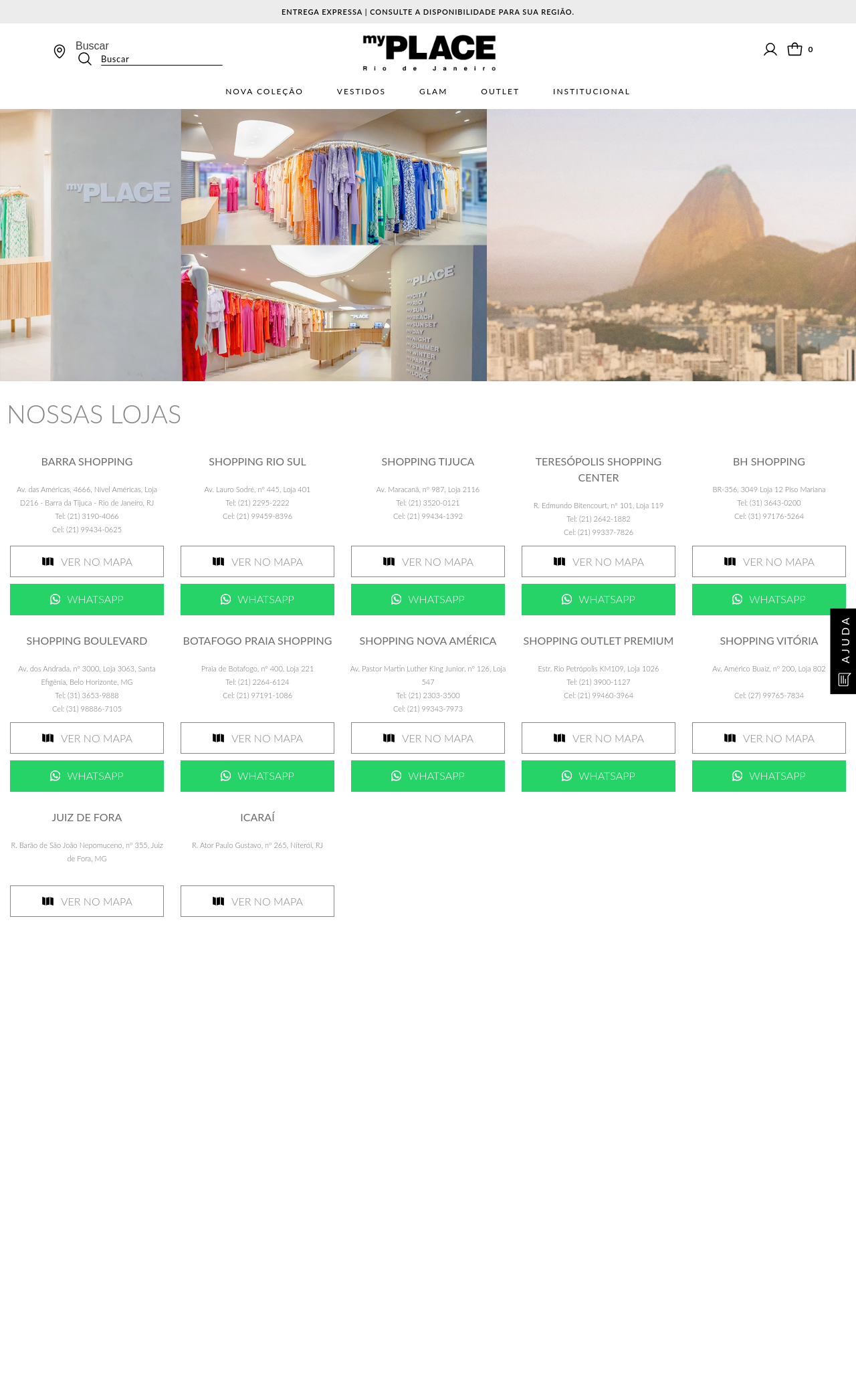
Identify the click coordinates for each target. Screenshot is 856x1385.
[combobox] (149, 53)
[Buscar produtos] (89, 59)
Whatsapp (95, 599)
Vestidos (361, 91)
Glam (433, 91)
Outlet (500, 91)
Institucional (592, 91)
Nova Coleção (264, 91)
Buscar (92, 45)
